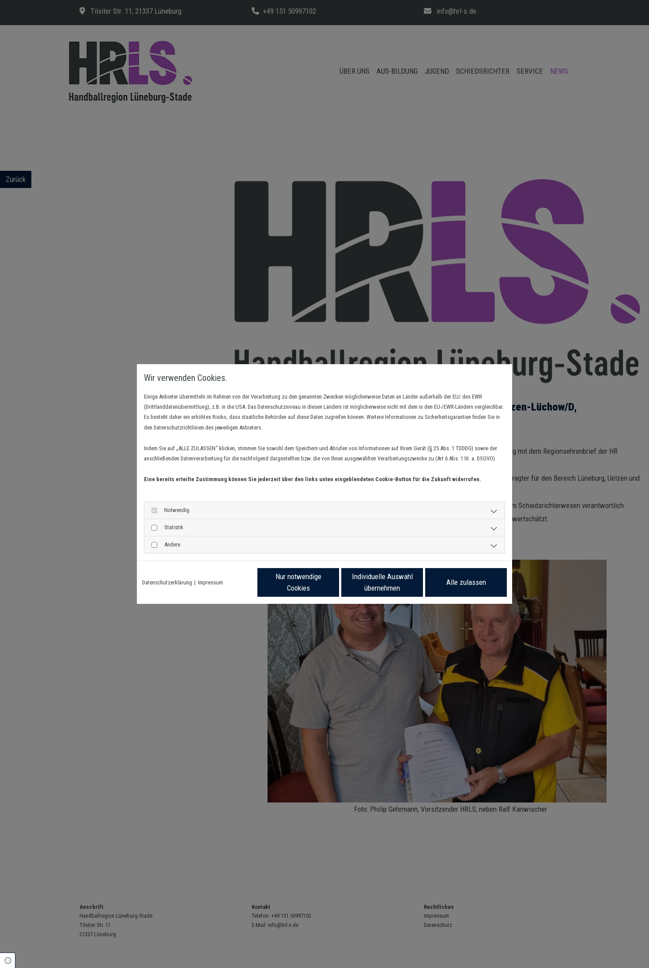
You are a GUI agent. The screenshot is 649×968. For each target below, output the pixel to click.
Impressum (210, 582)
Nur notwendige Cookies (298, 582)
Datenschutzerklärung (167, 582)
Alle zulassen (466, 582)
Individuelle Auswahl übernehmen (382, 582)
